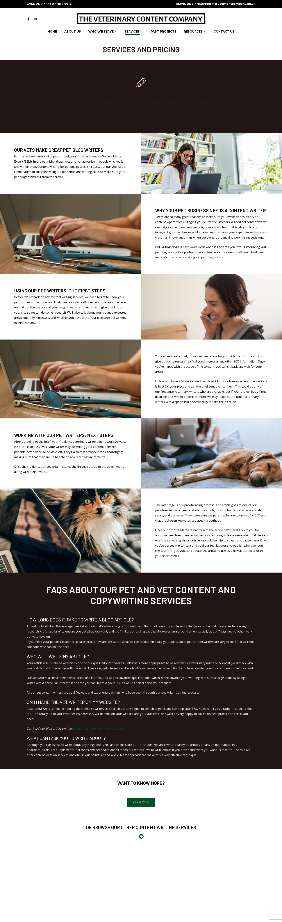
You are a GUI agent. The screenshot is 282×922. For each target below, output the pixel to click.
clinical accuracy (243, 510)
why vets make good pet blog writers (197, 257)
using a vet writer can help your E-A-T (99, 728)
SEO (257, 515)
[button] (141, 802)
